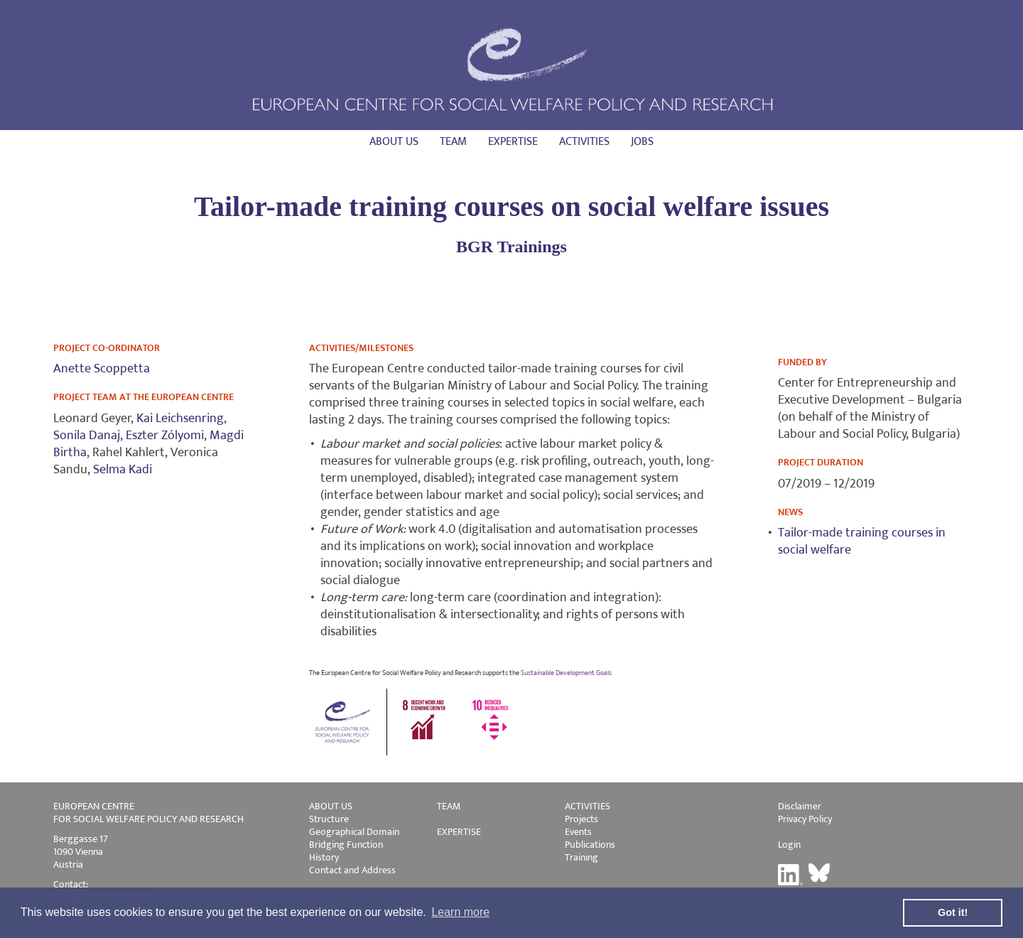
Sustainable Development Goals (566, 673)
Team (453, 141)
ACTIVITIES (587, 806)
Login (789, 844)
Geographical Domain (354, 832)
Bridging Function (346, 844)
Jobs (642, 141)
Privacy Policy (805, 819)
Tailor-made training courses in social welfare (862, 541)
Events (578, 832)
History (324, 857)
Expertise (513, 141)
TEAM (448, 806)
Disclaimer (799, 806)
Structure (329, 819)
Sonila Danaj (86, 435)
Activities (584, 141)
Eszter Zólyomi (165, 435)
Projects (581, 819)
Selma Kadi (122, 469)
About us (393, 141)
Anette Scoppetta (101, 368)
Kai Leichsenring (180, 418)
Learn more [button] (460, 912)
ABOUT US (330, 806)
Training (581, 857)
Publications (590, 844)
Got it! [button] (953, 912)
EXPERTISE (459, 832)
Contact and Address (352, 870)
